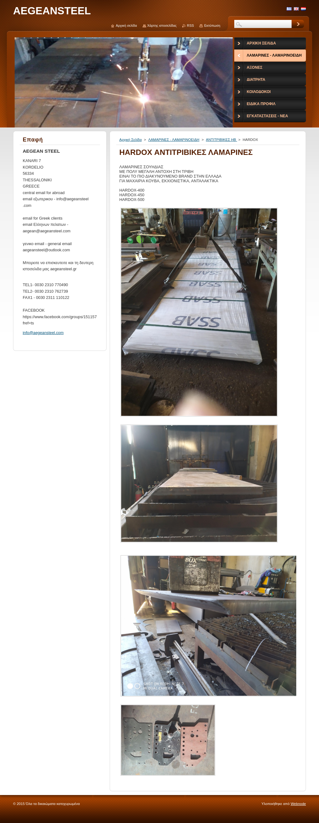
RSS (190, 25)
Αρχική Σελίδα (130, 140)
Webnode (298, 804)
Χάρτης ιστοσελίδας (162, 25)
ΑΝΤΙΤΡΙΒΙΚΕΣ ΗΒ (221, 140)
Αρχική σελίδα (126, 25)
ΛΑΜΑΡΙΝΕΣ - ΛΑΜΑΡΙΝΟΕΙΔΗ (173, 140)
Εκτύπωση (212, 25)
